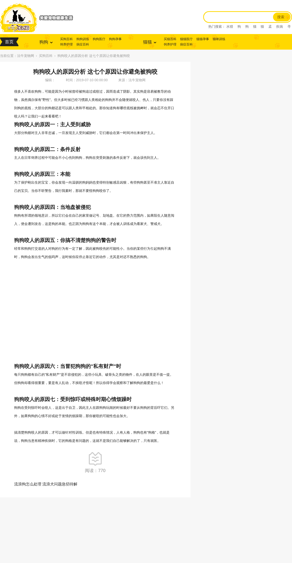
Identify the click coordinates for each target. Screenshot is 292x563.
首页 (9, 41)
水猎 (229, 26)
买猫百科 (170, 39)
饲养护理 (66, 44)
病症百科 (82, 44)
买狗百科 (66, 39)
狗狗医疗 (99, 39)
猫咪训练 (219, 39)
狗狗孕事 (115, 39)
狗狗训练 (82, 39)
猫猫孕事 (202, 39)
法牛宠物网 (25, 56)
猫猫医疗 (186, 39)
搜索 (280, 17)
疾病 (279, 26)
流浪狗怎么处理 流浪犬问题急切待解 (45, 484)
